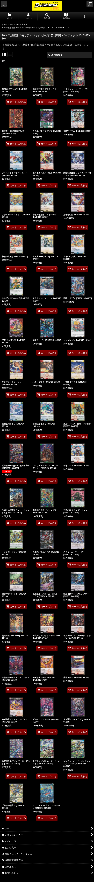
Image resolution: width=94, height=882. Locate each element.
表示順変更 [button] (55, 55)
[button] (4, 4)
